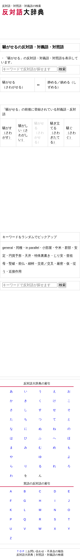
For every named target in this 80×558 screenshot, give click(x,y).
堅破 (12, 263)
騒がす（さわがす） (7, 132)
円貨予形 (15, 255)
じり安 (58, 255)
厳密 (60, 263)
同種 (19, 247)
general (7, 247)
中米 (58, 247)
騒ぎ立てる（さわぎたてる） (55, 133)
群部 (68, 247)
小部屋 (47, 247)
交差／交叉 (46, 263)
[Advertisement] (34, 28)
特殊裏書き (42, 255)
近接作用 (15, 271)
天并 (28, 255)
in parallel (32, 247)
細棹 (31, 263)
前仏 (21, 263)
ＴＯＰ (20, 551)
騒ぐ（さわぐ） (71, 132)
